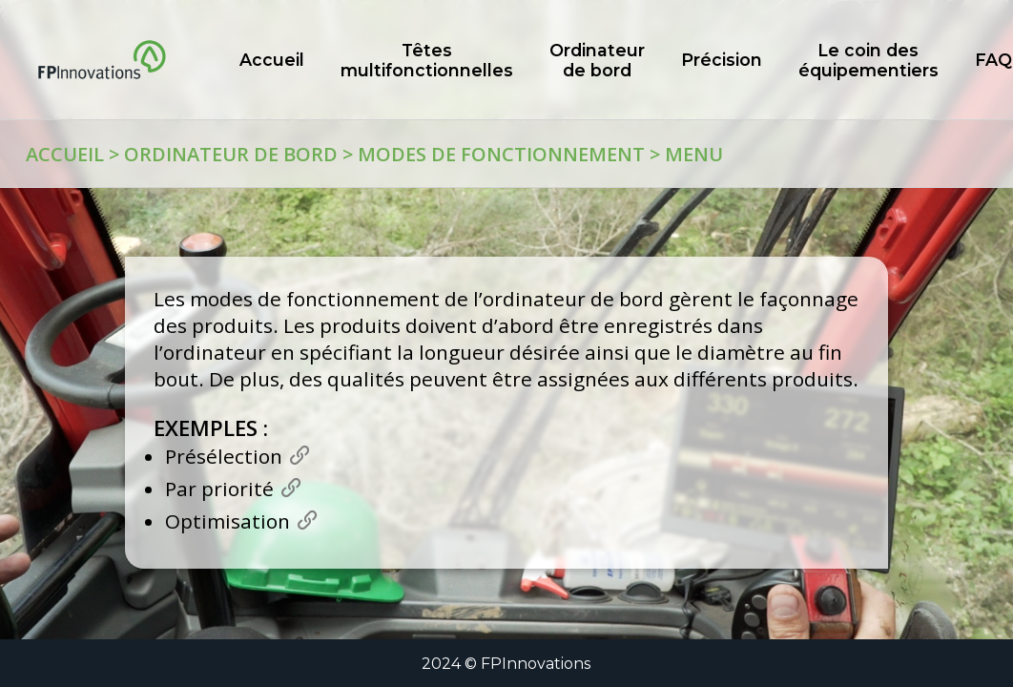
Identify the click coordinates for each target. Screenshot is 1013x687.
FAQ (993, 60)
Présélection (223, 456)
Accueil (65, 154)
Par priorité (219, 488)
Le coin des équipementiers (868, 60)
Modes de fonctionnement (501, 154)
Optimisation (227, 521)
